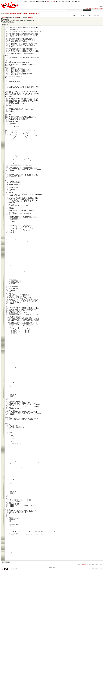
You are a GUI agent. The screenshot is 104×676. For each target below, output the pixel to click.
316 (3, 405)
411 (3, 520)
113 (3, 159)
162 (3, 219)
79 (3, 118)
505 (3, 634)
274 (3, 354)
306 (3, 393)
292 (3, 376)
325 (3, 416)
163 (3, 220)
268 (3, 347)
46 (3, 79)
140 (3, 192)
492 (3, 618)
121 (3, 169)
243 (3, 316)
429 (3, 542)
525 (3, 658)
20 (3, 48)
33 (3, 63)
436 (3, 551)
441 (3, 557)
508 (3, 638)
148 (3, 202)
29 (3, 59)
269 (3, 348)
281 (3, 363)
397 (3, 503)
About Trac (96, 8)
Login (87, 8)
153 (3, 208)
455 (3, 573)
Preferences (101, 8)
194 (3, 257)
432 (3, 546)
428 (3, 541)
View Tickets (94, 10)
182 (3, 243)
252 (3, 327)
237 (3, 309)
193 (3, 256)
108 (3, 153)
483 (3, 607)
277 (3, 358)
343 (3, 438)
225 (3, 294)
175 (3, 234)
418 (3, 529)
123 (3, 171)
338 (3, 432)
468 (3, 589)
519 (3, 651)
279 (3, 360)
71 (3, 108)
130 (3, 180)
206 (3, 272)
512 (3, 643)
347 (3, 442)
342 (3, 436)
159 (3, 215)
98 (3, 141)
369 (3, 469)
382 (3, 485)
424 (3, 536)
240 (3, 313)
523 (3, 655)
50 (3, 84)
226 (3, 296)
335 (3, 428)
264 (3, 342)
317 (3, 406)
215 (3, 283)
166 (3, 224)
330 (3, 422)
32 (3, 62)
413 (3, 522)
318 (3, 408)
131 (3, 181)
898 (17, 17)
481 (3, 605)
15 (3, 42)
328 (3, 420)
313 (3, 402)
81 (3, 120)
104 (3, 148)
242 (3, 315)
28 (3, 57)
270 (3, 349)
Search (100, 10)
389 (3, 493)
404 (3, 511)
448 (3, 565)
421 (3, 532)
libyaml (19, 13)
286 (3, 369)
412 (3, 521)
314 (3, 403)
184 (3, 245)
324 (3, 415)
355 (3, 452)
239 (3, 312)
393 (3, 498)
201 (3, 266)
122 (3, 170)
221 (3, 290)
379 (3, 481)
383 (3, 486)
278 (3, 359)
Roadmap (79, 10)
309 (3, 397)
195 (3, 259)
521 (3, 653)
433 (3, 547)
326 (3, 417)
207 (3, 273)
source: (3, 13)
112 (3, 158)
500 (3, 628)
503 (3, 632)
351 (3, 447)
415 (3, 525)
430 (3, 543)
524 (3, 657)
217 (3, 285)
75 (3, 113)
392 (3, 497)
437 (3, 552)
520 (3, 652)
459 (3, 578)
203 (3, 268)
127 (3, 176)
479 (3, 603)
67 (3, 104)
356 (3, 453)
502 (3, 631)
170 (3, 228)
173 (3, 232)
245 (3, 319)
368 (3, 468)
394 (3, 499)
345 (3, 440)
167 (3, 225)
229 (3, 299)
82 (3, 122)
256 (3, 332)
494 (3, 621)
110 (3, 155)
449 (3, 566)
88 (3, 129)
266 (3, 344)
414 (3, 524)
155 (3, 210)
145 (3, 198)
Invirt (48, 1)
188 (3, 250)
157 (3, 213)
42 (3, 74)
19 (3, 47)
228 (3, 298)
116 (3, 163)
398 (3, 504)
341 (3, 435)
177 (3, 237)
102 (3, 146)
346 (3, 441)
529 (3, 663)
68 (3, 105)
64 (3, 100)
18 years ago (30, 17)
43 (3, 75)
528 (3, 662)
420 (3, 531)
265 (3, 343)
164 (3, 221)
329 (3, 421)
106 (3, 150)
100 (3, 143)
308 (3, 396)
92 (3, 133)
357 (3, 454)
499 (3, 627)
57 (3, 92)
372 (3, 473)
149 (3, 203)
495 (3, 622)
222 (3, 291)
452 (3, 570)
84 (3, 124)
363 (3, 462)
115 (3, 161)
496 (3, 623)
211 (3, 278)
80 (3, 119)
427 (3, 540)
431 (3, 545)
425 (3, 537)
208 (3, 274)
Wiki (69, 10)
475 (3, 598)
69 (3, 106)
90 (3, 131)
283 (3, 365)
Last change (3, 17)
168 (3, 226)
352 (3, 448)
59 (3, 94)
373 (3, 474)
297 (3, 382)
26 (3, 55)
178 (3, 238)
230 (3, 301)
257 (3, 334)
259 (3, 336)
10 (3, 36)
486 (3, 611)
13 (3, 40)
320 (3, 410)
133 (3, 184)
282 (3, 364)
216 (3, 284)
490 (3, 616)
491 (3, 617)
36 (3, 67)
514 (3, 645)
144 (3, 197)
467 (3, 588)
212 (3, 279)
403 (3, 510)
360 (3, 458)
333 (3, 426)
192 (3, 255)
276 (3, 357)
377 (3, 479)
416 (3, 526)
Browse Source (86, 10)
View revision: (85, 15)
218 (3, 286)
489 (3, 615)
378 (3, 480)
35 (3, 66)
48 (3, 81)
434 (3, 548)
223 (3, 292)
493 (3, 620)
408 (3, 516)
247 (3, 321)
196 (3, 260)
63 (3, 99)
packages (13, 13)
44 (3, 76)
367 (3, 467)
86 (3, 126)
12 (3, 39)
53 (3, 87)
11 (3, 38)
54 (3, 88)
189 (3, 251)
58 (3, 93)
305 (3, 392)
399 (3, 505)
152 (3, 207)
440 (3, 555)
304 (3, 391)
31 (3, 61)
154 (3, 209)
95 (3, 137)
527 (3, 660)
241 (3, 314)
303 (3, 389)
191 (3, 254)
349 (3, 445)
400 (3, 506)
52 (3, 86)
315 (3, 404)
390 (3, 494)
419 (3, 530)
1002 (37, 13)
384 (3, 487)
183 (3, 244)
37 (3, 68)
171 (3, 229)
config (25, 13)
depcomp (31, 13)
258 (3, 335)
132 (3, 182)
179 (3, 239)
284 (3, 366)
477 (3, 600)
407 (3, 515)
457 (3, 576)
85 (3, 125)
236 (3, 308)
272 (3, 352)
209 (3, 276)
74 (3, 112)
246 (3, 320)
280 (3, 361)
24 (3, 53)
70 (3, 107)
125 (3, 174)
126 (3, 175)
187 (3, 249)
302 (3, 388)
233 (3, 304)
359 (3, 457)
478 (3, 601)
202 (3, 267)
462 (3, 582)
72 (3, 110)
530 (3, 664)
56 (3, 91)
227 (3, 297)
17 (3, 45)
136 (3, 187)
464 (3, 584)
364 (3, 463)
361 (3, 459)
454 (3, 572)
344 (3, 439)
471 (3, 593)
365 (3, 464)
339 (3, 433)
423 (3, 535)
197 (3, 261)
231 (3, 302)
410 (3, 519)
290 (3, 373)
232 (3, 303)
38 (3, 69)
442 (3, 558)
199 (3, 263)
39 (3, 70)
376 (3, 477)
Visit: (74, 15)
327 (3, 418)
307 (3, 394)
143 (3, 196)
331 (3, 423)
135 (3, 186)
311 (3, 399)
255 (3, 331)
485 (3, 610)
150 (3, 204)
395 (3, 500)
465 (3, 586)
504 (3, 633)
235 (3, 307)
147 (3, 201)
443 (3, 559)
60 (3, 96)
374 (3, 475)
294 (3, 378)
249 (3, 324)
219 (3, 287)
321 (3, 411)
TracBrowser (84, 669)
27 (3, 56)
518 (3, 650)
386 (3, 490)
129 (3, 179)
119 (3, 166)
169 (3, 227)
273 (3, 353)
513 (3, 644)
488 (3, 613)
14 (3, 41)
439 (3, 554)
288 (3, 371)
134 (3, 185)
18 (3, 46)
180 (3, 240)
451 (3, 568)
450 (3, 567)
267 (3, 346)
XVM (53, 1)
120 (3, 168)
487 (3, 612)
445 (3, 561)
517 (3, 649)
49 (3, 82)
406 (3, 514)
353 (3, 450)
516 (3, 647)
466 (3, 587)
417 (3, 527)
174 (3, 233)
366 (3, 465)
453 (3, 571)
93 (3, 135)
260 (3, 337)
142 (3, 195)
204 (3, 269)
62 (3, 98)
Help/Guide (91, 8)
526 (3, 659)
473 (3, 595)
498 (3, 626)
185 (3, 246)
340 (3, 434)
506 (3, 636)
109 (3, 154)
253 (3, 329)
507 (3, 637)
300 (3, 386)
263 (3, 341)
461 (3, 581)
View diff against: (98, 15)
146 (3, 200)
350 (3, 446)
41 (3, 73)
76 (3, 114)
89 (3, 130)
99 (3, 142)
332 (3, 425)
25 (3, 54)
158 (3, 214)
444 (3, 560)
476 (3, 599)
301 (3, 387)
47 (3, 80)
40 (3, 72)
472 (3, 594)
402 (3, 509)
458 (3, 577)
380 (3, 482)
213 (3, 280)
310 (3, 398)
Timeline (73, 10)
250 (3, 325)
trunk (7, 13)
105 (3, 149)
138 (3, 190)
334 (3, 427)
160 (3, 216)
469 (3, 590)
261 (3, 338)
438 (3, 553)
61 (3, 97)
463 (3, 583)
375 (3, 476)
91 (3, 132)
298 (3, 383)
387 (3, 491)
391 (3, 496)
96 (3, 138)
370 (3, 470)
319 (3, 409)
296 (3, 381)
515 (3, 646)
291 (3, 375)
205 (3, 271)
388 (3, 492)
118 (3, 165)
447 (3, 564)
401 (3, 508)
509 (3, 639)
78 (3, 117)
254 (3, 330)
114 (3, 160)
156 (3, 211)
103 (3, 147)
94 (3, 136)
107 (3, 152)
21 (3, 49)
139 (3, 191)
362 (3, 460)
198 (3, 262)
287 (3, 370)
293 (3, 377)
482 (3, 606)
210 (3, 277)
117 (3, 164)
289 (3, 372)
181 (3, 242)
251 (3, 326)
